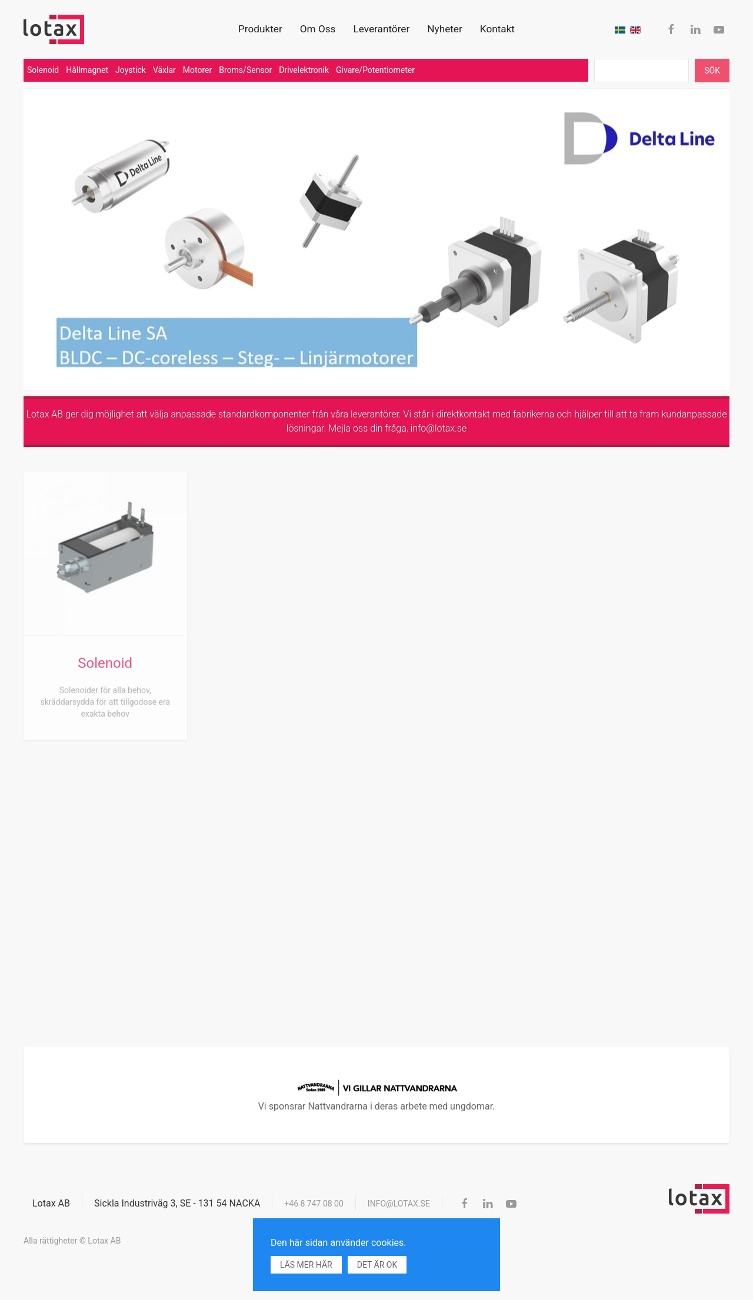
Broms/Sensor (245, 70)
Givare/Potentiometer (375, 70)
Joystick (130, 70)
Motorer (197, 70)
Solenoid (43, 70)
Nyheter (444, 29)
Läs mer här (306, 1264)
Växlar (164, 70)
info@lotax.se (439, 428)
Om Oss (318, 29)
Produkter (260, 29)
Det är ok (377, 1264)
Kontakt (497, 29)
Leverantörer (381, 29)
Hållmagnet (87, 70)
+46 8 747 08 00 (314, 1203)
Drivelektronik (304, 70)
